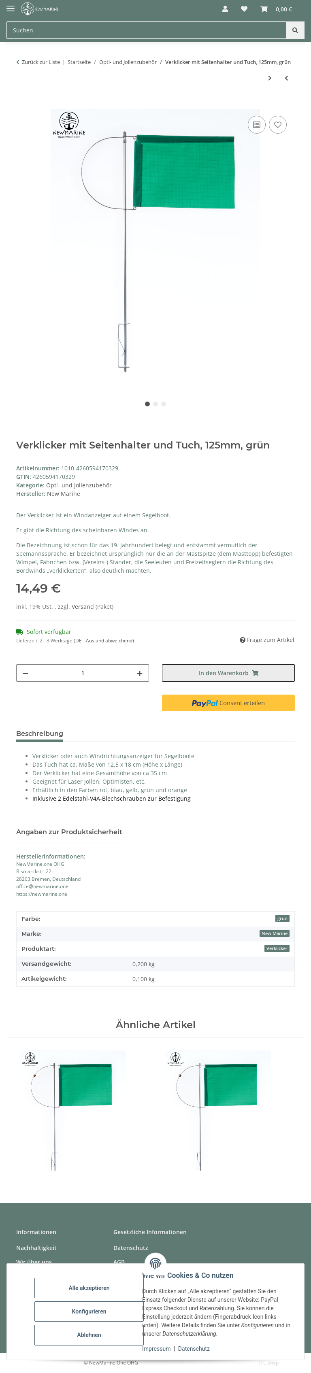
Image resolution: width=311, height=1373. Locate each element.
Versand (84, 606)
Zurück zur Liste (41, 62)
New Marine (275, 933)
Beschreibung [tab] (39, 734)
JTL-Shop (269, 1362)
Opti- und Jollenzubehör (79, 485)
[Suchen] (295, 30)
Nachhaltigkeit (36, 1248)
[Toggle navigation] (10, 5)
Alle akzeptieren (88, 1288)
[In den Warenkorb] (22, 104)
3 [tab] (163, 404)
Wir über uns (34, 1262)
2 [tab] (155, 404)
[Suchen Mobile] (146, 30)
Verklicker (277, 948)
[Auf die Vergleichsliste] (257, 125)
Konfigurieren (89, 1311)
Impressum (156, 1348)
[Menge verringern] (25, 673)
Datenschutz (194, 1348)
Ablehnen (89, 1335)
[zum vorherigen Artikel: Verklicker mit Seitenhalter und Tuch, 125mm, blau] (286, 78)
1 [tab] (147, 404)
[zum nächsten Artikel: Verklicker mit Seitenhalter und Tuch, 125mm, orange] (270, 78)
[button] (225, 9)
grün (282, 918)
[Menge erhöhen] (140, 673)
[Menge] (82, 673)
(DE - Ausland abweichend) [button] (104, 640)
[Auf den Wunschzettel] (278, 125)
